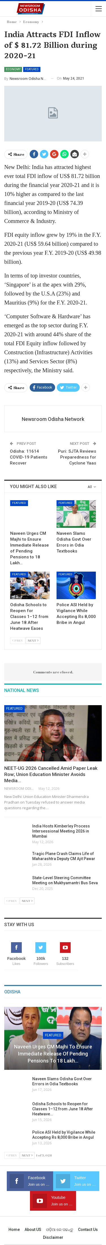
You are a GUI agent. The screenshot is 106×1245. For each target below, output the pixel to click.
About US (33, 1229)
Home (14, 1229)
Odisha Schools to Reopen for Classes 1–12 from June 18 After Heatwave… (62, 1109)
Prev (17, 640)
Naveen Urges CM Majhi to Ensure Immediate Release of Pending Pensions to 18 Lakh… (53, 1054)
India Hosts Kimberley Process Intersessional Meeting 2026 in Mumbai (61, 831)
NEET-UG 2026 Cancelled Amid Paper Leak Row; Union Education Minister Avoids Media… (51, 774)
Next (33, 640)
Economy (13, 69)
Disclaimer (53, 1237)
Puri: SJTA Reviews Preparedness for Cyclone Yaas (77, 457)
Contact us (88, 1229)
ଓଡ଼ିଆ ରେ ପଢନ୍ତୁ (59, 1229)
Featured (32, 69)
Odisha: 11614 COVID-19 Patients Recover (28, 457)
